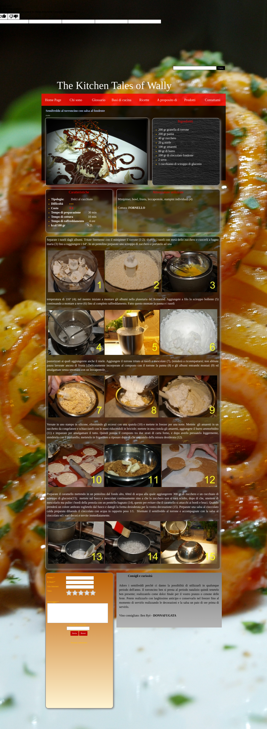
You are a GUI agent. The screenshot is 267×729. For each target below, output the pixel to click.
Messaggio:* (53, 601)
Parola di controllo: (78, 625)
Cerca (221, 68)
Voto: (49, 591)
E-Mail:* (51, 582)
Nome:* (51, 577)
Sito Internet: (53, 586)
